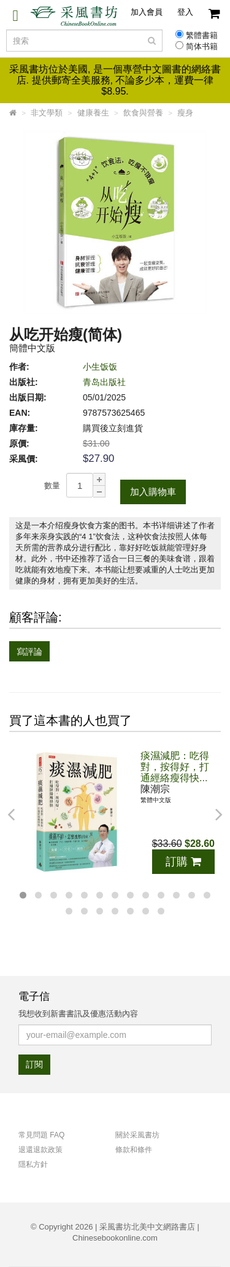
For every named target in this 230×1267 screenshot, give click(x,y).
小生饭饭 (100, 367)
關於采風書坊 (137, 1135)
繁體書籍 (202, 35)
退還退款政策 (40, 1149)
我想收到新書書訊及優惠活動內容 (78, 1013)
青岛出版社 (104, 382)
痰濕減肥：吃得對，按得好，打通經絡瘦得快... (174, 766)
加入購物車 (153, 491)
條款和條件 (133, 1149)
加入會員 (147, 12)
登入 (185, 12)
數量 (52, 485)
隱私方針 (33, 1164)
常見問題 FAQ (41, 1135)
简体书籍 (202, 46)
